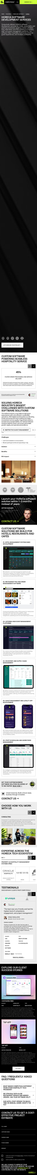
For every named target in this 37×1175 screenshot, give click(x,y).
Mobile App (22, 1050)
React (12, 953)
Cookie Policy (23, 1168)
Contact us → (28, 2)
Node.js (7, 953)
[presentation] (30, 366)
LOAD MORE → (18, 1068)
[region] (18, 430)
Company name (18, 1138)
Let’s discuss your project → (12, 345)
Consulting (6, 817)
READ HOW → (17, 786)
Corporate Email (18, 1133)
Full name (18, 1127)
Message (18, 1150)
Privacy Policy (20, 1155)
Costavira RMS (8, 1001)
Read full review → (18, 957)
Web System (28, 1005)
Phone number (18, 1144)
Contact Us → (10, 521)
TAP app (5, 1045)
